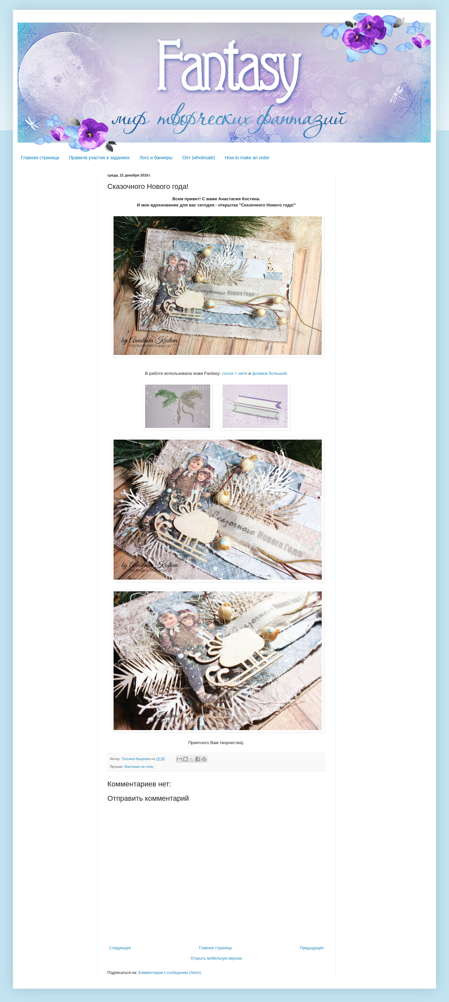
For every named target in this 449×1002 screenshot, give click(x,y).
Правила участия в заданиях (99, 157)
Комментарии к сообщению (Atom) (169, 972)
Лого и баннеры (156, 157)
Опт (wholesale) (198, 157)
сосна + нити (234, 373)
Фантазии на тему (139, 767)
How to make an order (247, 157)
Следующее (120, 948)
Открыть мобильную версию (216, 958)
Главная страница (40, 157)
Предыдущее (312, 948)
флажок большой (269, 373)
